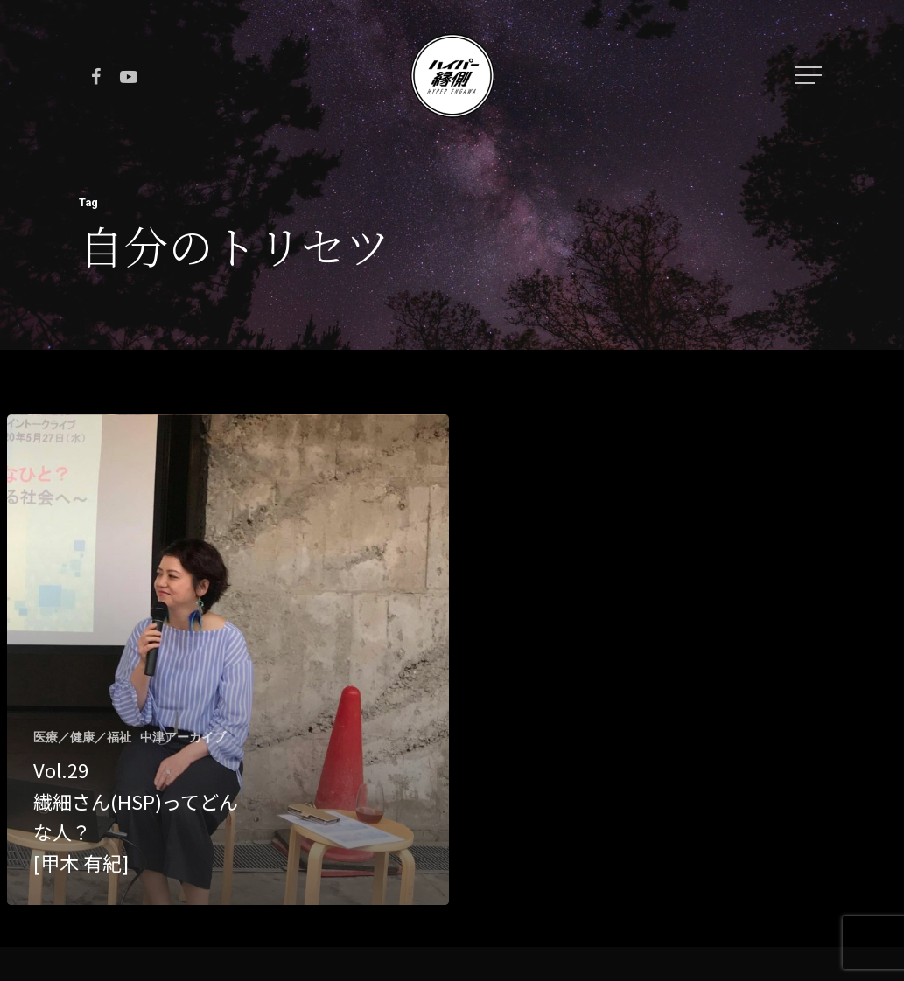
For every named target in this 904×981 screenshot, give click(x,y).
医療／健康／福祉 (82, 737)
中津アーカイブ (183, 737)
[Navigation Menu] (810, 75)
